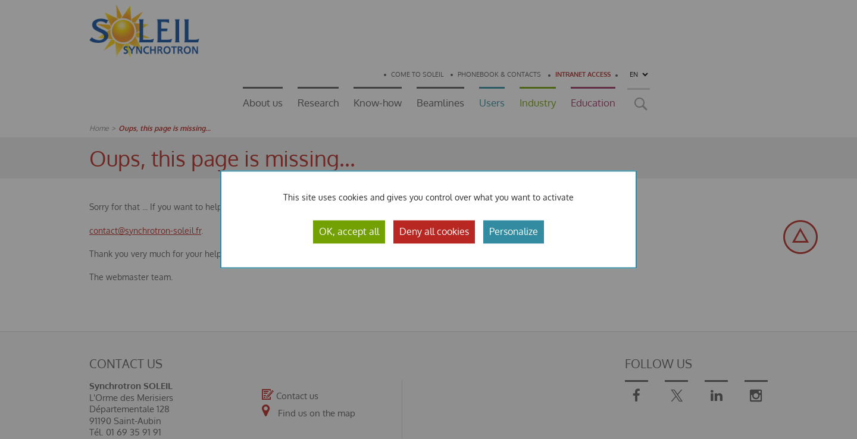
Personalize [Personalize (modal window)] (513, 231)
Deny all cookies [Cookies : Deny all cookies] (434, 231)
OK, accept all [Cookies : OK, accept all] (349, 231)
